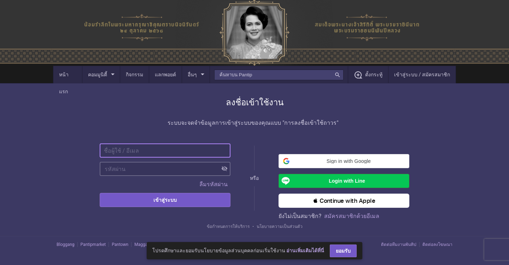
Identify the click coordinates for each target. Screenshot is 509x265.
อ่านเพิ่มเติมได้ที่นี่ (305, 250)
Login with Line (322, 181)
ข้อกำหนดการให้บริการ (228, 226)
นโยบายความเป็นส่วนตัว (280, 226)
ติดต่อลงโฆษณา (437, 244)
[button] (344, 161)
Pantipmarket (93, 244)
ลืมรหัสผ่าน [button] (213, 184)
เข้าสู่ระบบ (165, 200)
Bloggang (66, 244)
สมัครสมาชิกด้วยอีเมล (351, 216)
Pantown (120, 244)
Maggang (143, 244)
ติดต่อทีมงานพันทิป (398, 244)
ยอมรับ (343, 251)
